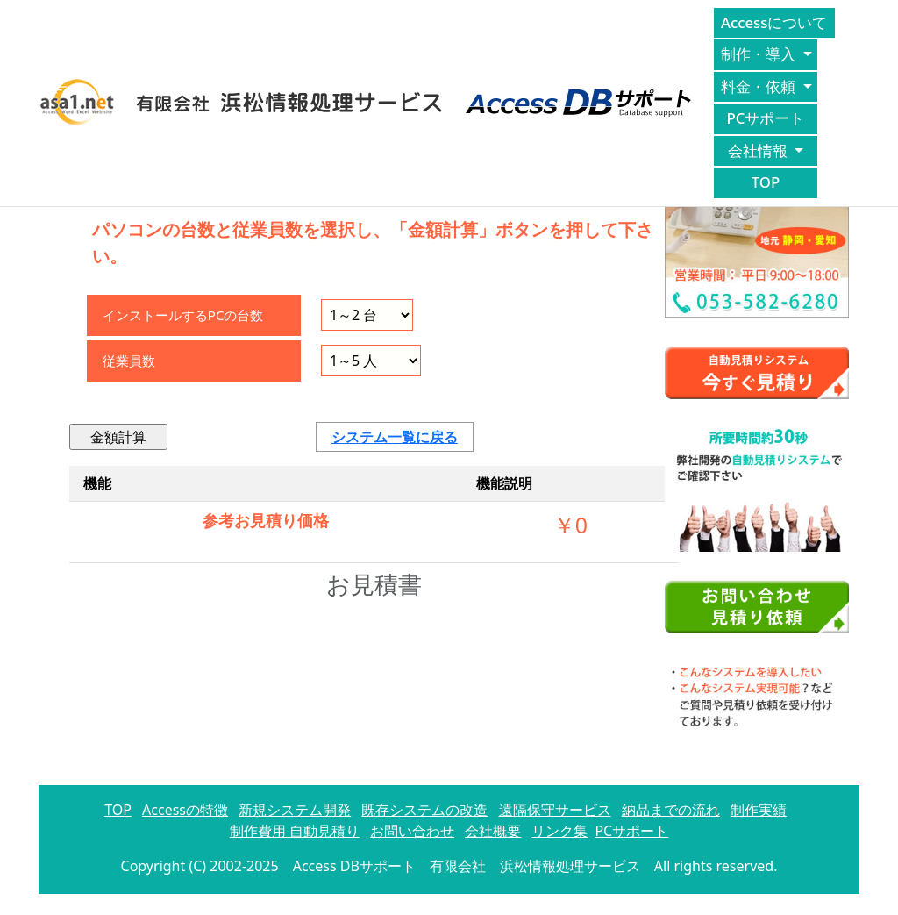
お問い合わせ (412, 830)
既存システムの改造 (424, 809)
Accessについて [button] (776, 22)
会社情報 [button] (759, 150)
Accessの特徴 (185, 809)
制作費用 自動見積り (295, 830)
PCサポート (766, 118)
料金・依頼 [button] (760, 86)
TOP (766, 182)
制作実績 (759, 809)
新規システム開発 (295, 809)
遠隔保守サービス (555, 809)
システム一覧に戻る (394, 437)
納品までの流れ (671, 809)
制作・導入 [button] (760, 54)
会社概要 (493, 830)
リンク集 (559, 830)
